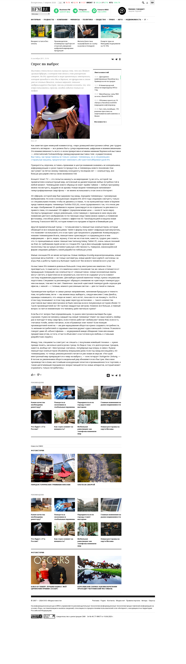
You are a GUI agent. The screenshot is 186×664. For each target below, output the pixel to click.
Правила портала (133, 600)
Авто (120, 19)
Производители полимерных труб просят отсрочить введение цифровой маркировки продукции (64, 46)
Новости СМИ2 (37, 446)
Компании (62, 19)
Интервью (36, 19)
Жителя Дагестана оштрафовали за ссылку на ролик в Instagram (87, 43)
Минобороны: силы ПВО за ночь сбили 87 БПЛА (106, 95)
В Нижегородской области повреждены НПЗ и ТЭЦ (105, 87)
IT (145, 19)
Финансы (75, 19)
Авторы (144, 600)
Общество (101, 19)
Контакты (111, 600)
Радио (103, 600)
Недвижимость (133, 19)
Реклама (95, 600)
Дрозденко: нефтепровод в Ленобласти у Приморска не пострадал (106, 78)
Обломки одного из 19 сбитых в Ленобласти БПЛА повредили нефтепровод (106, 102)
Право (112, 19)
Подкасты (49, 19)
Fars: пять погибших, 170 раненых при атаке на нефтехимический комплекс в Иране (107, 112)
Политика (88, 19)
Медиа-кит (120, 600)
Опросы (152, 600)
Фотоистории (37, 450)
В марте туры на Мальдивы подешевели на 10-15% (110, 43)
